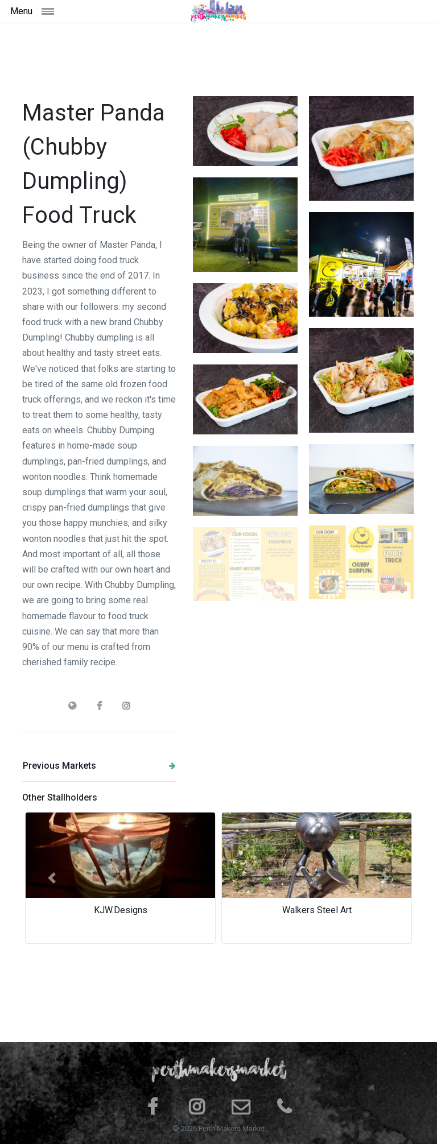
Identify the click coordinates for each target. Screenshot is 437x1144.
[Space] (218, 11)
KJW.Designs (120, 910)
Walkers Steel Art (317, 910)
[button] (51, 878)
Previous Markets (99, 765)
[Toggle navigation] (61, 11)
